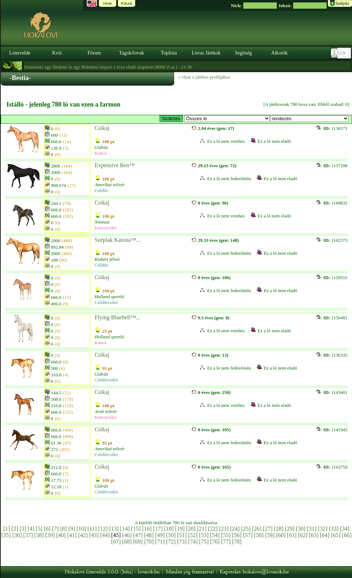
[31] (312, 529)
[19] (180, 529)
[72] (171, 542)
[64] (325, 535)
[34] (344, 529)
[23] (224, 529)
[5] (39, 529)
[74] (193, 542)
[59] (270, 535)
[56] (237, 535)
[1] (6, 529)
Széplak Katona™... (118, 240)
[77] (226, 542)
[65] (336, 535)
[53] (204, 535)
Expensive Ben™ (115, 165)
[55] (226, 535)
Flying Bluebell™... (118, 317)
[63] (314, 535)
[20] (191, 529)
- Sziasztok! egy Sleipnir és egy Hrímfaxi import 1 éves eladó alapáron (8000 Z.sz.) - (107, 67)
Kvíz (57, 53)
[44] (105, 535)
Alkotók (279, 53)
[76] (215, 542)
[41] (72, 535)
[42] (83, 535)
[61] (292, 535)
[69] (138, 542)
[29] (290, 529)
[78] (237, 542)
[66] (347, 535)
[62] (303, 535)
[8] (63, 529)
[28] (279, 529)
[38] (39, 535)
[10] (81, 529)
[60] (281, 535)
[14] (125, 529)
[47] (138, 535)
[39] (50, 535)
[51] (182, 535)
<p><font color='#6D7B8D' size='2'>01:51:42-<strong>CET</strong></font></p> (342, 53)
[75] (204, 542)
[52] (193, 535)
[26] (257, 529)
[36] (17, 535)
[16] (147, 529)
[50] (171, 535)
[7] (55, 529)
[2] (14, 529)
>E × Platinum (227, 118)
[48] (149, 535)
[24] (235, 529)
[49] (160, 535)
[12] (103, 529)
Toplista (169, 53)
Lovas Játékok (206, 53)
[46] (127, 535)
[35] (6, 535)
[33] (334, 529)
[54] (215, 535)
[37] (28, 535)
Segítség (243, 53)
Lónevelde (19, 53)
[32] (323, 529)
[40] (61, 535)
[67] (116, 542)
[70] (149, 542)
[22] (213, 529)
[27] (268, 529)
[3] (22, 529)
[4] (31, 529)
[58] (259, 535)
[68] (127, 542)
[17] (158, 529)
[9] (71, 529)
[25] (246, 529)
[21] (202, 529)
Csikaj (102, 128)
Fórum (94, 53)
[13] (114, 529)
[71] (160, 542)
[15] (136, 529)
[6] (47, 529)
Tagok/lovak (131, 53)
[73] (182, 542)
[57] (248, 535)
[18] (169, 529)
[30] (301, 529)
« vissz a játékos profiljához (204, 77)
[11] (92, 529)
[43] (94, 535)
